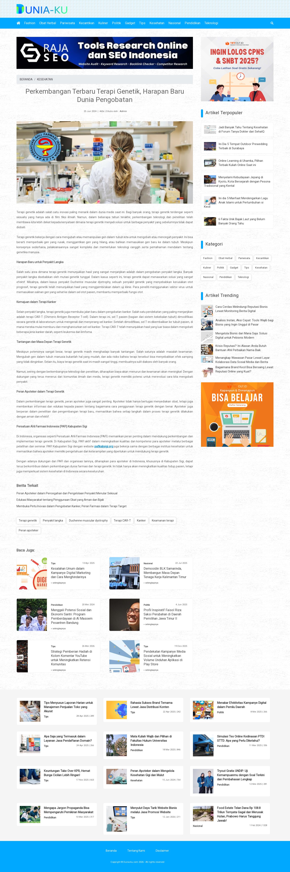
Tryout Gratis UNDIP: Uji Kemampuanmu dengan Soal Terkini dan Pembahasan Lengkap (240, 775)
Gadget (130, 23)
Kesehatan (156, 23)
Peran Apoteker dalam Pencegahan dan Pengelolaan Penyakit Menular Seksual (67, 493)
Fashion (29, 23)
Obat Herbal (47, 23)
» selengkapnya (58, 583)
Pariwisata (67, 23)
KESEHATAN (45, 79)
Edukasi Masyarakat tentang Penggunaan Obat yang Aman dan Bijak (60, 499)
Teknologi (211, 23)
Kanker (141, 520)
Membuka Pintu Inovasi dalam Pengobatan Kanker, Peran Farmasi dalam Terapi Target (71, 506)
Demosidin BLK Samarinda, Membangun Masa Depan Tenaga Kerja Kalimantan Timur (165, 573)
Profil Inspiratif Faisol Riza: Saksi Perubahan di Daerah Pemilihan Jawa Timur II (163, 614)
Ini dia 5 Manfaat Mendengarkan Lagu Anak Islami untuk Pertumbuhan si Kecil (236, 202)
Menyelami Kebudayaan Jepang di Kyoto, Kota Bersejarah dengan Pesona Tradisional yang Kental (237, 181)
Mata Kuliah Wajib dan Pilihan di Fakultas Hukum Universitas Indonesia (151, 741)
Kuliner (103, 23)
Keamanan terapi (163, 520)
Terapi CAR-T (122, 520)
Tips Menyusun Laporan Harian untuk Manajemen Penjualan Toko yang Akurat (68, 707)
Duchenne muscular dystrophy (88, 520)
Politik (116, 23)
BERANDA (26, 79)
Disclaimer (162, 850)
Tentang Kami (136, 850)
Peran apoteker (28, 530)
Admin (123, 111)
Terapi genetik (28, 520)
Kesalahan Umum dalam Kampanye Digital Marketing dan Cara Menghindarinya (70, 573)
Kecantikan (86, 23)
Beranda (111, 850)
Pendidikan (192, 23)
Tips (142, 23)
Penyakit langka (53, 520)
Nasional (174, 23)
